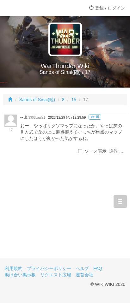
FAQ (97, 268)
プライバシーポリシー (49, 268)
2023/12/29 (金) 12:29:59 (67, 117)
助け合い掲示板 (20, 274)
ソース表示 (92, 151)
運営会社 (84, 274)
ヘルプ (82, 268)
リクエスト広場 (55, 274)
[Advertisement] (65, 214)
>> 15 (95, 117)
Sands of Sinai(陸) (37, 99)
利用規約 (13, 268)
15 (73, 99)
